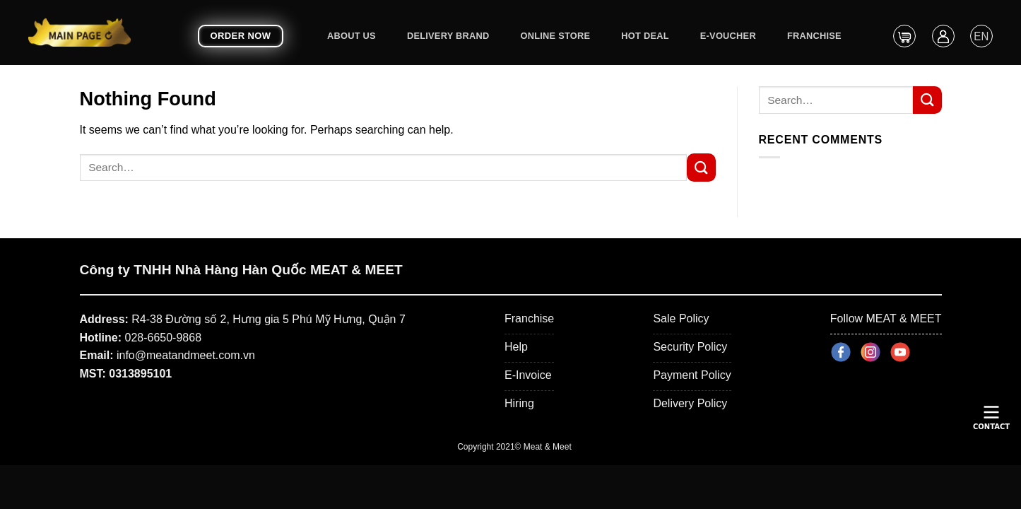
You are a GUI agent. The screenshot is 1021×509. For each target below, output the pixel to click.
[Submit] (701, 167)
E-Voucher (728, 35)
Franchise (814, 35)
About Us (351, 35)
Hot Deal (644, 35)
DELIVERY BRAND (448, 35)
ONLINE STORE (556, 35)
